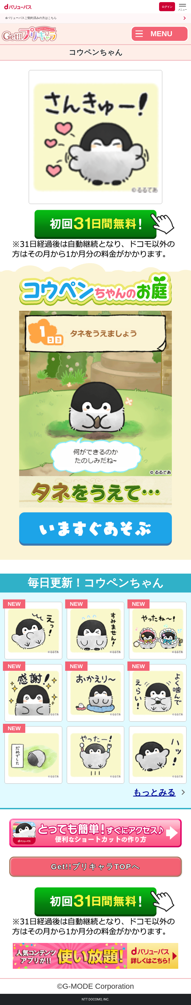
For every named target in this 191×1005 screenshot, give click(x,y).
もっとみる (154, 792)
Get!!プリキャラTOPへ (95, 867)
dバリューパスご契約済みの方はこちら (31, 18)
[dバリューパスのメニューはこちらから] (182, 7)
